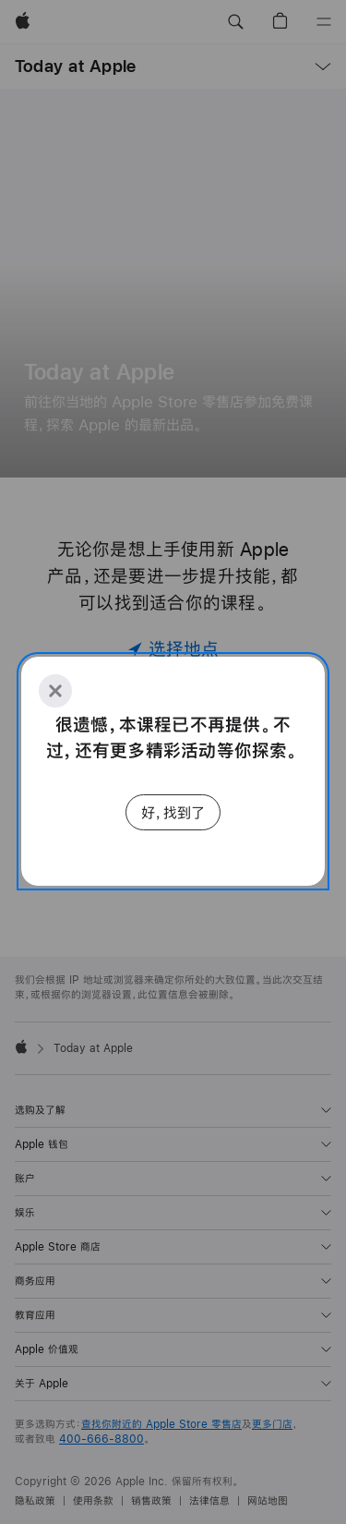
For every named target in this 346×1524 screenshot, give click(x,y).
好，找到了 (173, 812)
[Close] (55, 691)
